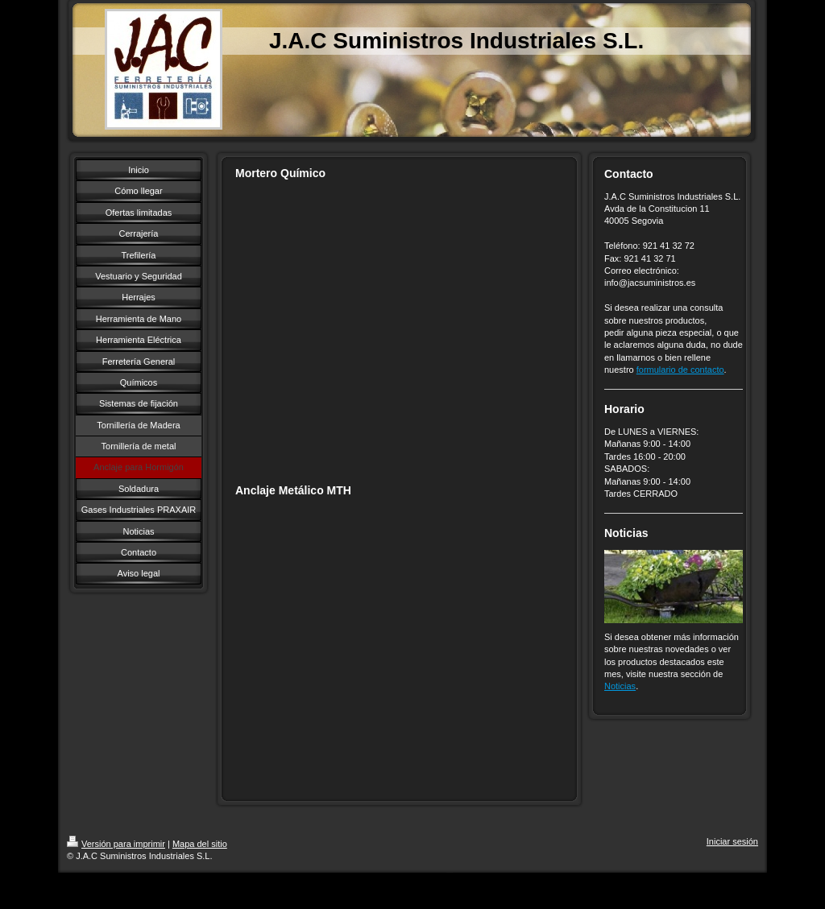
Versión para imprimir (116, 844)
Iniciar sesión (732, 841)
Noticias (620, 686)
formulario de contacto (680, 369)
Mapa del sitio (199, 844)
